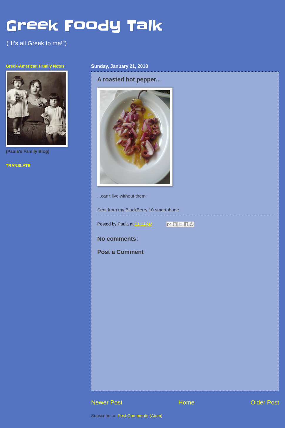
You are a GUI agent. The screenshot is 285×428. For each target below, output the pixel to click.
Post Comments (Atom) (140, 415)
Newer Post (106, 402)
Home (186, 402)
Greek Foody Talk (84, 25)
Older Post (265, 402)
